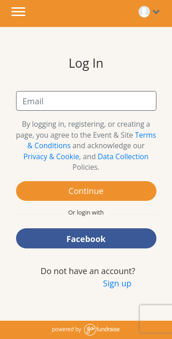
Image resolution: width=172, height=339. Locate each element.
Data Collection (123, 156)
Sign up (117, 283)
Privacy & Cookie (51, 156)
